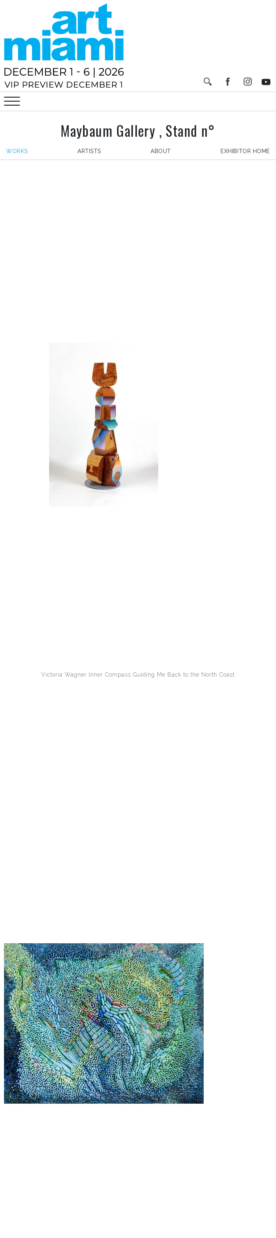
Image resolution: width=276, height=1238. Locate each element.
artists (89, 151)
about (161, 151)
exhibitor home (245, 151)
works (17, 151)
